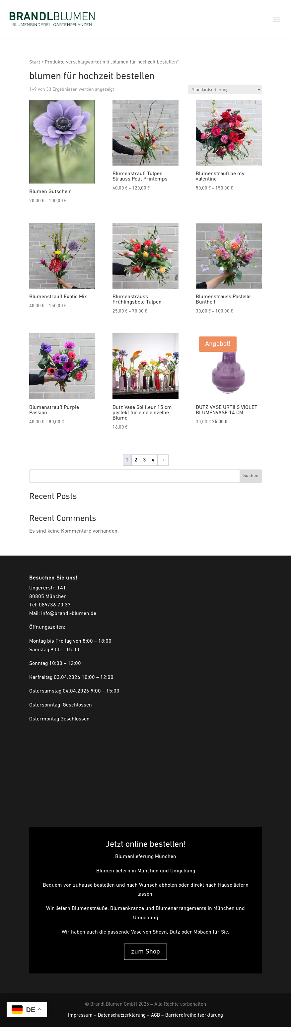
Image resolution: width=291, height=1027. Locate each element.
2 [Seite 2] (135, 460)
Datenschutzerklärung (122, 1015)
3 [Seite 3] (144, 460)
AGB (155, 1015)
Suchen (250, 475)
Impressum (80, 1015)
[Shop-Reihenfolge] (225, 89)
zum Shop (145, 952)
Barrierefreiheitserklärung (194, 1015)
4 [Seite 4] (153, 460)
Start (34, 62)
